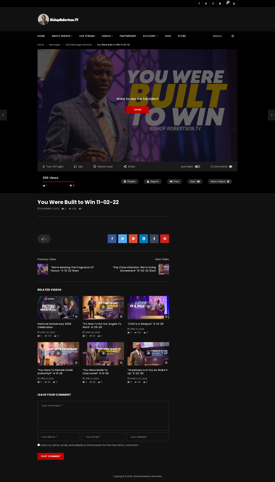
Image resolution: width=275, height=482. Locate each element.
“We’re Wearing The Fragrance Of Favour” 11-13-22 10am (72, 269)
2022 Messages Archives (79, 44)
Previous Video (47, 259)
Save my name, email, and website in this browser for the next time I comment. (90, 445)
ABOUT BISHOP (61, 36)
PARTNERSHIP (128, 36)
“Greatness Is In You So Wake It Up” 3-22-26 (147, 371)
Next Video (162, 259)
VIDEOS (106, 36)
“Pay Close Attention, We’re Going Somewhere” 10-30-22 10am (134, 269)
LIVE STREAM (87, 36)
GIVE (168, 36)
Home (41, 44)
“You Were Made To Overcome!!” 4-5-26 (96, 371)
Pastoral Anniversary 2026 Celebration (54, 325)
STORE (182, 36)
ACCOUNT (149, 36)
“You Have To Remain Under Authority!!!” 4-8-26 (55, 371)
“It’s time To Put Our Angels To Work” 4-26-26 (102, 325)
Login (137, 109)
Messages (54, 44)
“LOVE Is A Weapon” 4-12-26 (145, 324)
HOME (41, 36)
